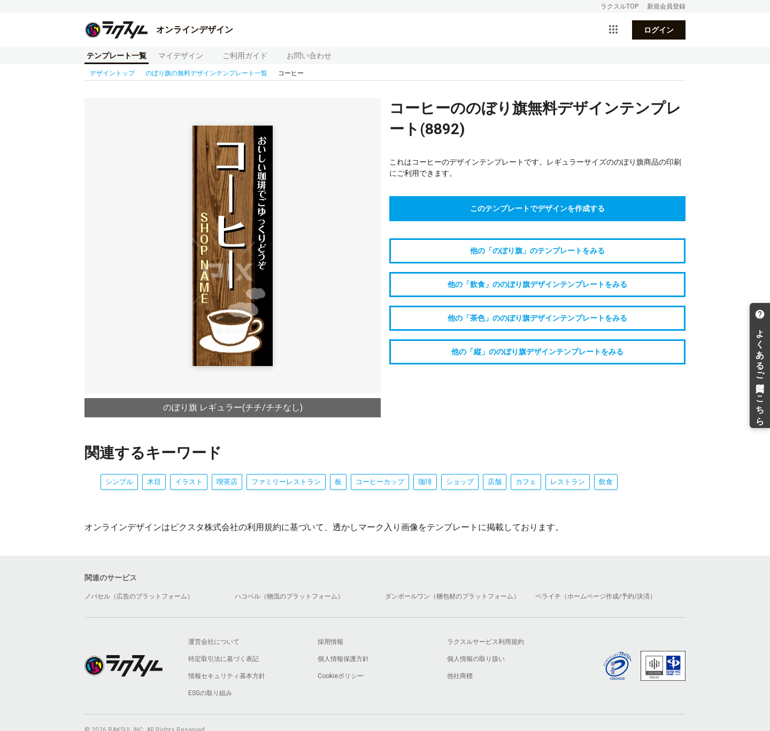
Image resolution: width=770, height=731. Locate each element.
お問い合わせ (309, 55)
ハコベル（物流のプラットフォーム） (289, 596)
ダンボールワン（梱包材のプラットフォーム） (452, 596)
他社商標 (460, 676)
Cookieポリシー (341, 676)
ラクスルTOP (619, 6)
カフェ (525, 482)
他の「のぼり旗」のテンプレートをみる (537, 250)
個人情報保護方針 (343, 659)
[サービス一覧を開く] (613, 30)
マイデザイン (180, 55)
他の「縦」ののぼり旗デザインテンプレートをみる (537, 351)
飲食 (606, 482)
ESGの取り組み (210, 693)
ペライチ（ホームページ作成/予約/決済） (595, 596)
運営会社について (214, 642)
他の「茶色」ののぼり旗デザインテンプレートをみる (537, 318)
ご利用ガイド (244, 55)
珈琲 (425, 482)
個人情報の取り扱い (476, 659)
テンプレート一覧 (117, 55)
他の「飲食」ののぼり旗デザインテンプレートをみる (537, 284)
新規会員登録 (666, 6)
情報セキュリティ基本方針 (226, 676)
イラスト (189, 482)
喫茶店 (227, 482)
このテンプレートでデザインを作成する (537, 208)
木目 (154, 482)
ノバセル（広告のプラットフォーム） (139, 596)
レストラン (567, 482)
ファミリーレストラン (286, 482)
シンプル (119, 482)
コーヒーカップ (380, 482)
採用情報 (330, 642)
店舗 (495, 482)
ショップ (460, 482)
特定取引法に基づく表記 (223, 659)
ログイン (659, 30)
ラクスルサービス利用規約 (485, 642)
